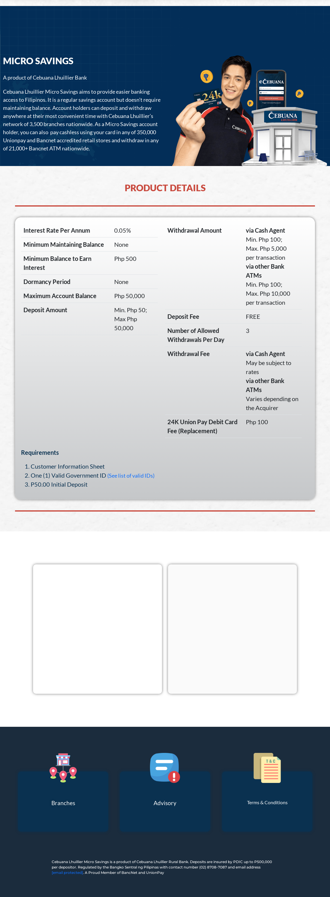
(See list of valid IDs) (130, 476)
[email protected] (67, 872)
